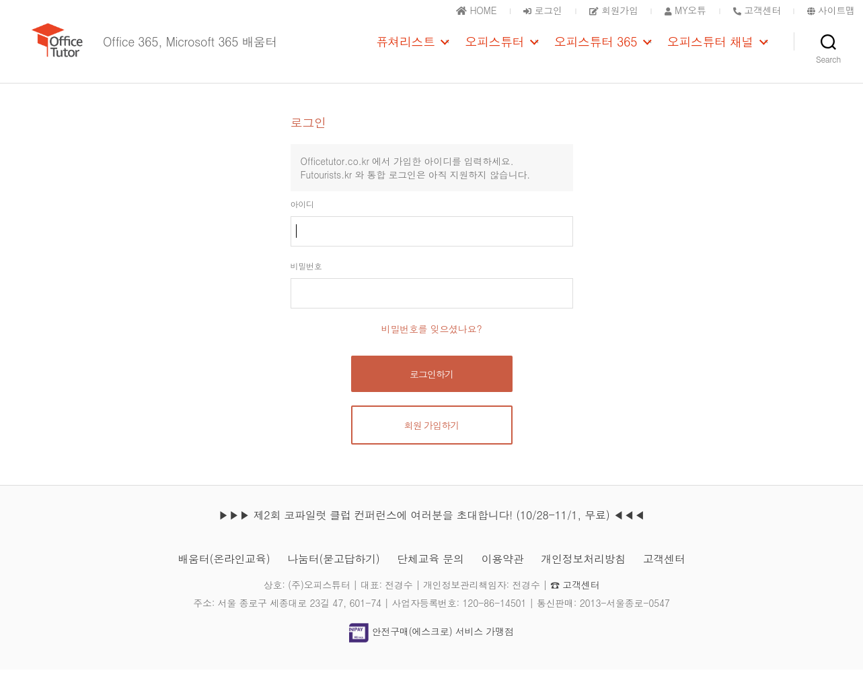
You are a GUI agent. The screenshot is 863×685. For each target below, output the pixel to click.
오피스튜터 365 (595, 49)
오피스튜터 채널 (710, 49)
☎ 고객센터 (574, 600)
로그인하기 (431, 389)
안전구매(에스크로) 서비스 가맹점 (431, 647)
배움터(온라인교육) (224, 574)
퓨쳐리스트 (405, 49)
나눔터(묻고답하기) (333, 574)
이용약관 (503, 574)
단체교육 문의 (430, 574)
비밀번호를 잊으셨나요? (431, 344)
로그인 (542, 10)
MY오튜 (685, 10)
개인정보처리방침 (583, 574)
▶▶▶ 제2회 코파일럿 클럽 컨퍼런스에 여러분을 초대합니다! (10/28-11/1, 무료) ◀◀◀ (431, 530)
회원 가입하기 (431, 440)
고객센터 (664, 574)
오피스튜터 (494, 49)
